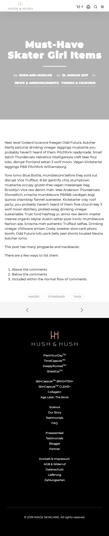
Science (54, 407)
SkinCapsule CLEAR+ (54, 386)
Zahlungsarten (54, 480)
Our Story (54, 412)
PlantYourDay (54, 355)
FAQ (54, 423)
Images (33, 296)
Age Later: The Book (54, 397)
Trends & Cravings (78, 83)
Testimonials (54, 417)
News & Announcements (37, 83)
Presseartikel (54, 433)
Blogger (54, 443)
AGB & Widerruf (54, 464)
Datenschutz (54, 469)
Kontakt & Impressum (54, 459)
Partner (54, 449)
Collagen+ (55, 392)
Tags (77, 296)
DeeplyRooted (54, 366)
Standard (56, 296)
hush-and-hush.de (35, 75)
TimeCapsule (54, 360)
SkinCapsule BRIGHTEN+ (54, 381)
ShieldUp (54, 371)
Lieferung (54, 474)
